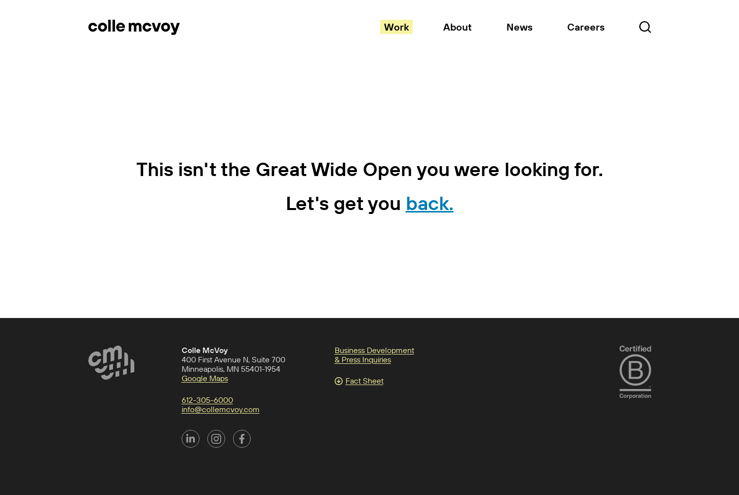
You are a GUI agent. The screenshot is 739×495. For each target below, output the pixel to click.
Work (396, 27)
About (457, 27)
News (519, 27)
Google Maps (205, 378)
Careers (586, 27)
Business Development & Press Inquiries (374, 354)
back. (430, 203)
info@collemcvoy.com (221, 409)
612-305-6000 (207, 400)
